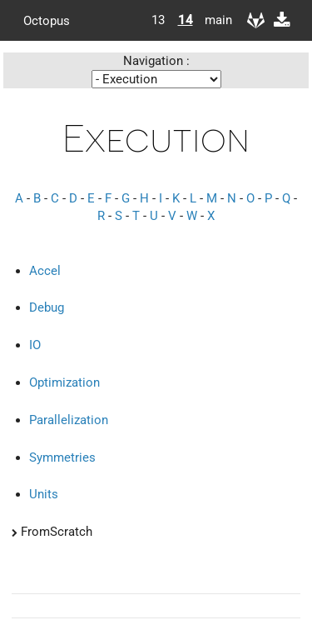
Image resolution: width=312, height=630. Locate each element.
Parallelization (68, 420)
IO (35, 345)
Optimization (64, 382)
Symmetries (62, 457)
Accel (45, 270)
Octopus (46, 20)
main (212, 20)
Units (43, 494)
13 (158, 20)
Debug (46, 307)
